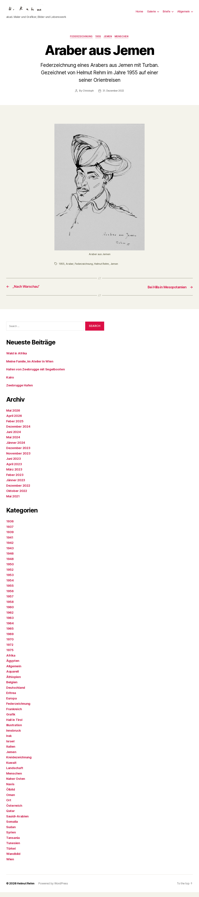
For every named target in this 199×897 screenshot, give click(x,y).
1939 (10, 537)
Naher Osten (16, 783)
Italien (11, 751)
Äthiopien (13, 681)
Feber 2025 (15, 426)
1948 (10, 563)
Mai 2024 (13, 442)
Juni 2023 (14, 463)
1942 (10, 547)
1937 (10, 531)
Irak (9, 741)
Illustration (14, 730)
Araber (70, 268)
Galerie (151, 13)
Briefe (166, 13)
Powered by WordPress (53, 888)
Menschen (123, 41)
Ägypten (12, 665)
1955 (98, 41)
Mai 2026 (13, 415)
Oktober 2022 (17, 496)
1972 (10, 649)
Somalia (12, 826)
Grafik (11, 719)
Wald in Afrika (17, 358)
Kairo (10, 382)
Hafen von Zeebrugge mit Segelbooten (36, 374)
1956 (10, 596)
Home (139, 13)
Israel (10, 746)
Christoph (87, 95)
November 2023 (18, 458)
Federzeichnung (80, 41)
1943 (10, 553)
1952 (10, 574)
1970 (10, 644)
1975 (10, 655)
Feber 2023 (15, 479)
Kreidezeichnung (19, 762)
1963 (10, 623)
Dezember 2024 (18, 431)
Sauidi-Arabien (18, 821)
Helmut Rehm (102, 268)
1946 (10, 558)
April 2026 (14, 420)
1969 (10, 639)
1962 (10, 617)
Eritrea (11, 698)
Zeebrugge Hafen (20, 390)
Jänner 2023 (16, 485)
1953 (10, 580)
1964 (10, 628)
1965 (10, 633)
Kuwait (11, 767)
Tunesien (13, 848)
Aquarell (13, 676)
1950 (10, 569)
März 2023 (14, 474)
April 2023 (14, 469)
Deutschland (16, 692)
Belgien (12, 687)
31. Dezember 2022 (113, 95)
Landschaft (15, 773)
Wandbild (13, 858)
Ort (8, 805)
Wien (10, 864)
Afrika (11, 660)
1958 (10, 606)
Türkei (11, 853)
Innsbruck (14, 735)
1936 (10, 526)
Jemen (108, 41)
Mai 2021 (13, 501)
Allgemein (183, 13)
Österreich (14, 810)
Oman (10, 799)
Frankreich (14, 714)
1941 (10, 542)
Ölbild (10, 794)
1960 (10, 612)
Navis (10, 789)
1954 (10, 585)
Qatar (10, 816)
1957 (10, 601)
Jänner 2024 (16, 447)
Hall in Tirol (15, 724)
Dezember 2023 (18, 453)
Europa (11, 703)
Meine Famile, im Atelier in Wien (31, 366)
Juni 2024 (14, 436)
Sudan (11, 832)
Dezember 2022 (18, 490)
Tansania (13, 842)
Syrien (11, 837)
